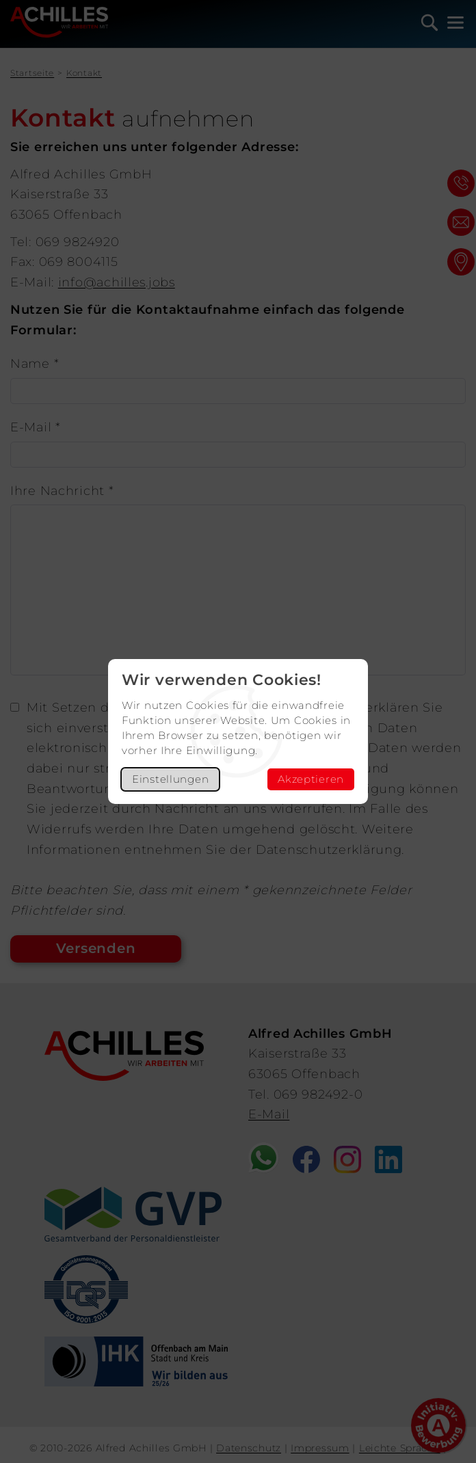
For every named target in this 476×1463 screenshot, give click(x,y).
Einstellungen (170, 779)
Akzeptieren (311, 779)
